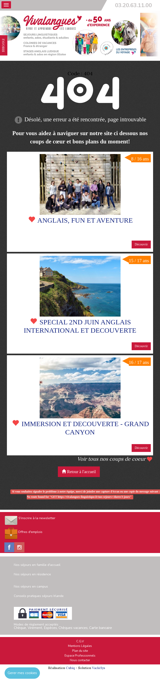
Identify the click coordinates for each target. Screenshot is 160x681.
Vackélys (98, 668)
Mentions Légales (80, 646)
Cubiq (70, 668)
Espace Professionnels (80, 656)
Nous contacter (80, 660)
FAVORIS (3, 45)
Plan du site (80, 651)
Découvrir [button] (141, 244)
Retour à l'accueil (79, 471)
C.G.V (80, 641)
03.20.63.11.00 (133, 5)
